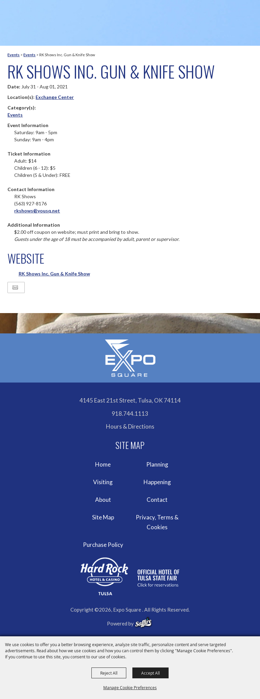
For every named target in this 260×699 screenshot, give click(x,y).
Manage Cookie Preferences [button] (130, 687)
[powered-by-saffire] (143, 622)
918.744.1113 (130, 413)
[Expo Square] (130, 358)
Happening (157, 482)
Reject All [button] (108, 673)
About (103, 499)
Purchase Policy (103, 544)
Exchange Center (55, 97)
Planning (157, 464)
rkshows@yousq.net (37, 210)
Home (103, 464)
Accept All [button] (150, 673)
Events (13, 55)
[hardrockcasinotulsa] (130, 576)
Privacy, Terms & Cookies (157, 522)
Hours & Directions (130, 426)
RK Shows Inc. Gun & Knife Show (54, 273)
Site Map (103, 517)
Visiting (103, 482)
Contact (157, 499)
